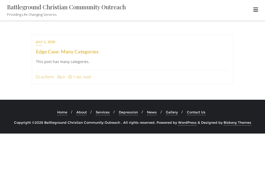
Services (103, 112)
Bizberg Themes (237, 122)
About (81, 112)
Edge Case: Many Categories (67, 52)
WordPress (187, 122)
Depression (128, 112)
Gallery (172, 112)
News (152, 112)
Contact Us (196, 112)
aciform (45, 76)
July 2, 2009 (45, 42)
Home (62, 112)
